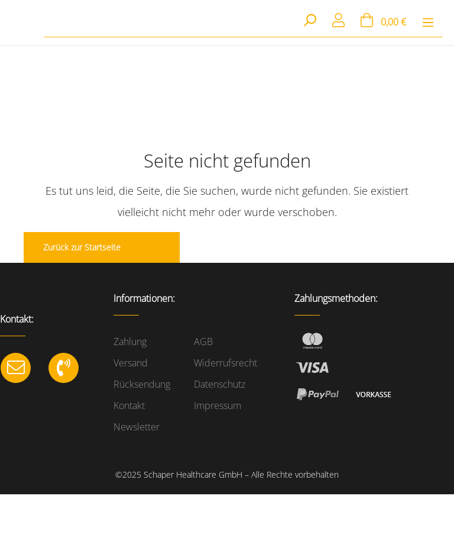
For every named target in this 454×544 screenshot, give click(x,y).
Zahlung (130, 341)
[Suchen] (309, 21)
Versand (131, 362)
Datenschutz (219, 384)
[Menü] (428, 22)
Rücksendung (142, 384)
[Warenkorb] (383, 22)
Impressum (217, 405)
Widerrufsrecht (225, 362)
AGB (203, 341)
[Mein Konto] (339, 22)
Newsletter (137, 426)
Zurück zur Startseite (82, 247)
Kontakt (129, 405)
